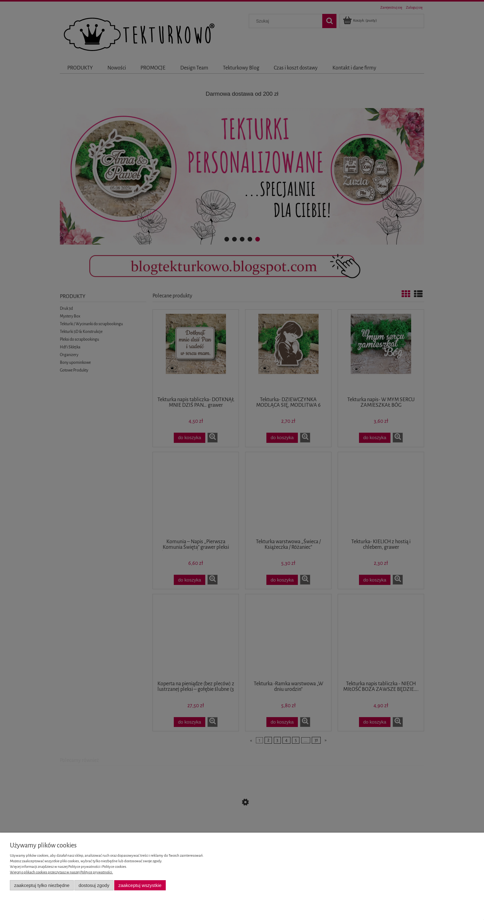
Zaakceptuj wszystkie (140, 885)
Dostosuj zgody (93, 885)
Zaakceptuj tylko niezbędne (41, 885)
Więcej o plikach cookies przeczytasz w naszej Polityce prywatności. (61, 872)
